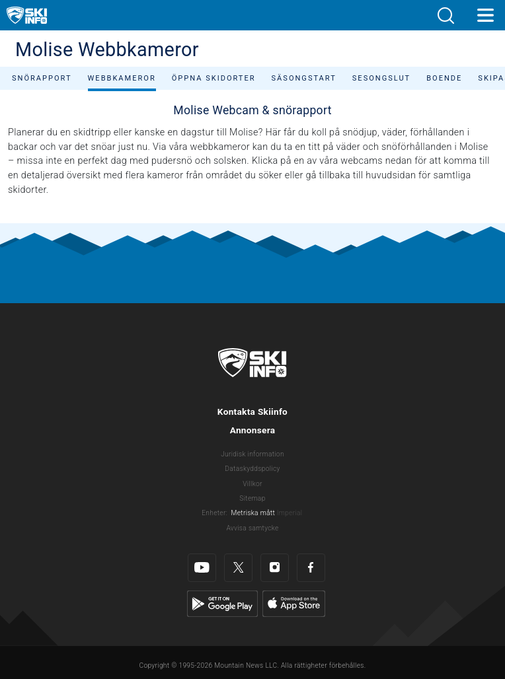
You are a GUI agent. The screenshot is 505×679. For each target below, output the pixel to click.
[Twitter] (238, 568)
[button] (445, 15)
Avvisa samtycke (252, 528)
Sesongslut (381, 78)
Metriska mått (253, 513)
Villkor (252, 483)
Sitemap (252, 498)
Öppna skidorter (214, 78)
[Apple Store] (293, 603)
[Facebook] (311, 568)
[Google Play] (222, 603)
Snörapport (42, 78)
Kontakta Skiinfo (252, 411)
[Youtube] (202, 568)
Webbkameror (122, 78)
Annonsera (253, 430)
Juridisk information (252, 454)
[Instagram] (274, 568)
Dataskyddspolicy (252, 468)
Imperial (290, 513)
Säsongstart (304, 78)
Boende (444, 78)
